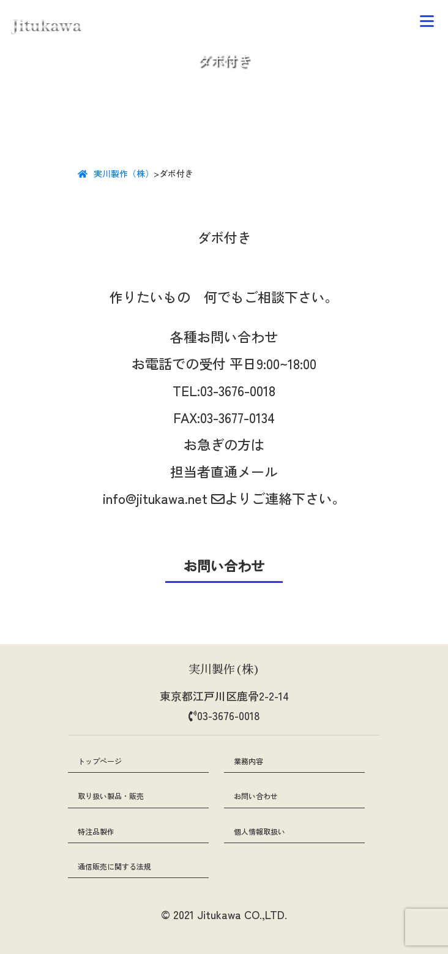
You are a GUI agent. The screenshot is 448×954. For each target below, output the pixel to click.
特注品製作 (96, 831)
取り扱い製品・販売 (111, 796)
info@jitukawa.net (164, 498)
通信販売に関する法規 (114, 866)
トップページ (100, 761)
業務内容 (248, 761)
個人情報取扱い (259, 831)
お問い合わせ (256, 796)
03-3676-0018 (237, 390)
